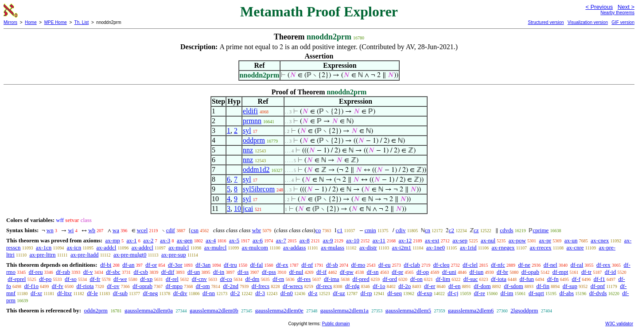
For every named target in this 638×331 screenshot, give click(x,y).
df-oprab (142, 286)
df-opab (530, 272)
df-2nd (230, 286)
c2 (451, 230)
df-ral (576, 264)
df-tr (586, 272)
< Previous (599, 7)
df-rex (603, 264)
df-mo (358, 264)
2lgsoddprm (524, 310)
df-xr (36, 293)
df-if (321, 272)
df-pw (347, 272)
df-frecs (260, 286)
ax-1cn (43, 247)
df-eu (384, 264)
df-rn (278, 279)
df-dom (482, 286)
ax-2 (148, 240)
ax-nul (488, 240)
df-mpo (174, 286)
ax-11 (379, 240)
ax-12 (405, 240)
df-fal (256, 264)
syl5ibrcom (259, 189)
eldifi (250, 111)
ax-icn (74, 247)
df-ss (243, 272)
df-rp (366, 293)
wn (50, 230)
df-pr (397, 272)
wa (116, 230)
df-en (454, 286)
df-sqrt (536, 293)
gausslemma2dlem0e (279, 310)
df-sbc (113, 272)
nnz (248, 150)
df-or (151, 264)
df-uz (339, 293)
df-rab (63, 272)
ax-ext (432, 240)
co (318, 230)
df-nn (208, 293)
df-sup (570, 286)
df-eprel (17, 279)
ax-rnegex (503, 247)
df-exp (424, 293)
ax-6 (258, 240)
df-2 (235, 293)
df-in (218, 272)
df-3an (202, 264)
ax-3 (165, 240)
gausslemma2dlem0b (214, 310)
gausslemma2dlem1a (344, 310)
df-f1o (31, 286)
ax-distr (368, 247)
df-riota (85, 286)
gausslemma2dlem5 (408, 310)
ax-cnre (575, 247)
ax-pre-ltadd (84, 254)
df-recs (324, 286)
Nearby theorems (617, 12)
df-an (128, 264)
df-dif (168, 272)
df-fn (553, 279)
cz (476, 230)
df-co (226, 279)
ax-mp (112, 240)
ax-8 (305, 240)
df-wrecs (293, 286)
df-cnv (199, 279)
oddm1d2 (256, 169)
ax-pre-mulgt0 (129, 254)
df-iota (498, 279)
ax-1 (132, 240)
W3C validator (619, 323)
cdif (170, 230)
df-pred (360, 279)
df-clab (412, 264)
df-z (313, 293)
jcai (248, 208)
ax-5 (234, 240)
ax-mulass (332, 247)
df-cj (453, 293)
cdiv (400, 230)
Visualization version (588, 22)
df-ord (389, 279)
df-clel (470, 264)
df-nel (550, 264)
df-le (92, 293)
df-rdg (352, 286)
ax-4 (211, 240)
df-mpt (560, 272)
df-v (88, 272)
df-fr (95, 279)
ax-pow (517, 240)
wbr (256, 230)
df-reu (36, 272)
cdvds (506, 230)
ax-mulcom (255, 247)
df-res (304, 279)
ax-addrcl (142, 247)
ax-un (571, 240)
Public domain (336, 323)
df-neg (150, 293)
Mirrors (10, 22)
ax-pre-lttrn (42, 254)
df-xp (146, 279)
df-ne (524, 264)
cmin (370, 230)
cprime (541, 230)
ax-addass (294, 247)
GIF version (622, 22)
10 (237, 208)
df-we (120, 279)
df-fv (57, 286)
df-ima (331, 279)
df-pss (269, 272)
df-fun (526, 279)
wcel (142, 230)
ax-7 (281, 240)
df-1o (379, 286)
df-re (479, 293)
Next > (626, 7)
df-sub (120, 293)
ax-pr (545, 240)
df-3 (260, 293)
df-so (71, 279)
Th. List (81, 22)
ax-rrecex (540, 247)
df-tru (230, 264)
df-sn (373, 272)
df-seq (394, 293)
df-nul (296, 272)
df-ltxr (64, 293)
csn (194, 230)
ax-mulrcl (215, 247)
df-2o (404, 286)
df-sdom (513, 286)
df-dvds (598, 293)
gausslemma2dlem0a (148, 310)
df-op (422, 272)
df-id (610, 272)
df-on (416, 279)
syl (247, 130)
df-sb (332, 264)
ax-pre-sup (173, 254)
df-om (203, 286)
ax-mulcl (178, 247)
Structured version (546, 22)
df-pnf (598, 286)
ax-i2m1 (401, 247)
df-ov (113, 286)
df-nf (307, 264)
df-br (502, 272)
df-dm (252, 279)
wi (71, 230)
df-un (193, 272)
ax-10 (352, 240)
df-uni (449, 272)
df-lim (443, 279)
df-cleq (441, 264)
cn (427, 230)
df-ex (282, 264)
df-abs (567, 293)
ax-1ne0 (435, 247)
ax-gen (184, 240)
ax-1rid (468, 247)
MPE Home (55, 22)
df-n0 (286, 293)
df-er (429, 286)
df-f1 (599, 279)
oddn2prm (95, 310)
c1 (339, 230)
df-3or (175, 264)
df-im (506, 293)
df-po (45, 279)
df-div (180, 293)
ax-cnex (600, 240)
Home (31, 22)
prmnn (252, 121)
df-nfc (498, 264)
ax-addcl (107, 247)
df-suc (470, 279)
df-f (576, 279)
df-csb (140, 272)
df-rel (172, 279)
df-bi (105, 264)
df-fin (542, 286)
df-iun (476, 272)
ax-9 (328, 240)
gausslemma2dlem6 (471, 310)
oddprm (254, 140)
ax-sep (459, 240)
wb (91, 230)
